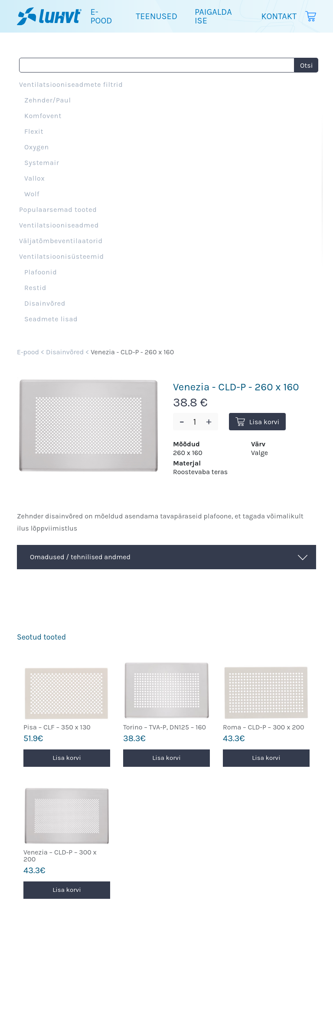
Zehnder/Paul (47, 100)
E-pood (101, 16)
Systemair (41, 162)
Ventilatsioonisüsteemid (61, 256)
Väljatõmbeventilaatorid (61, 241)
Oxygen (36, 147)
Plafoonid (40, 272)
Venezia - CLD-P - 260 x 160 (132, 352)
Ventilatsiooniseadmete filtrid (71, 84)
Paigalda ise (213, 16)
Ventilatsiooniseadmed (59, 225)
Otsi (306, 65)
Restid (35, 288)
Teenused (156, 16)
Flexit (33, 131)
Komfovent (43, 116)
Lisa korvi (257, 421)
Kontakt (279, 16)
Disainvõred (44, 303)
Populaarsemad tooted (58, 209)
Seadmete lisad (51, 319)
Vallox (34, 178)
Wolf (31, 194)
